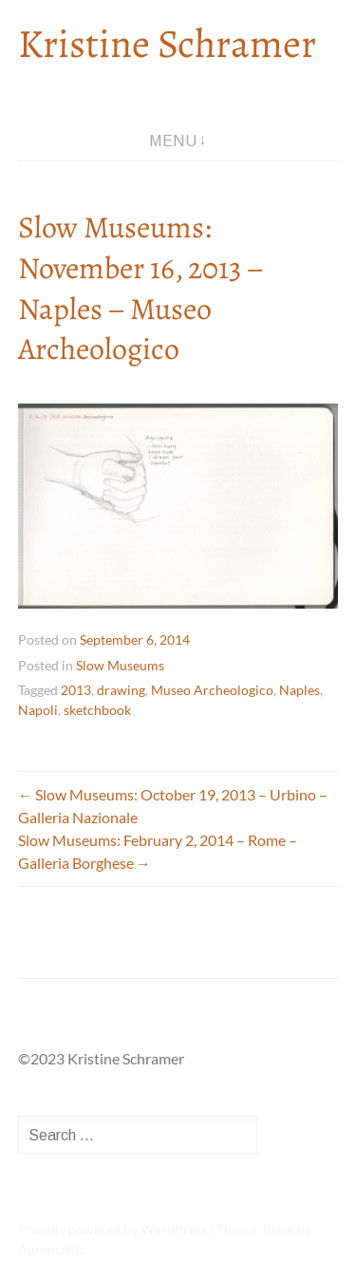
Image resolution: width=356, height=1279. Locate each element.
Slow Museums (120, 665)
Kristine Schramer (167, 43)
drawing (121, 690)
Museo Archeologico (212, 690)
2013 (76, 690)
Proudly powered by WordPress (112, 1229)
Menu (173, 141)
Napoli (38, 710)
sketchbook (97, 710)
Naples (299, 690)
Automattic (51, 1249)
